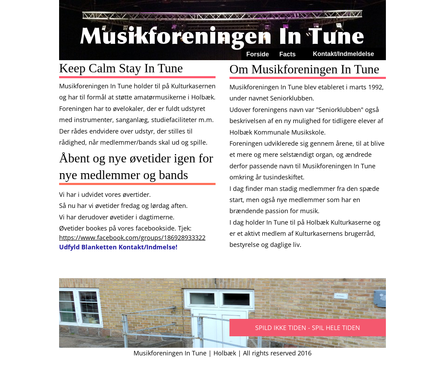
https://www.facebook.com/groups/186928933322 (132, 237)
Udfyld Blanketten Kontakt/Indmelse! (118, 247)
